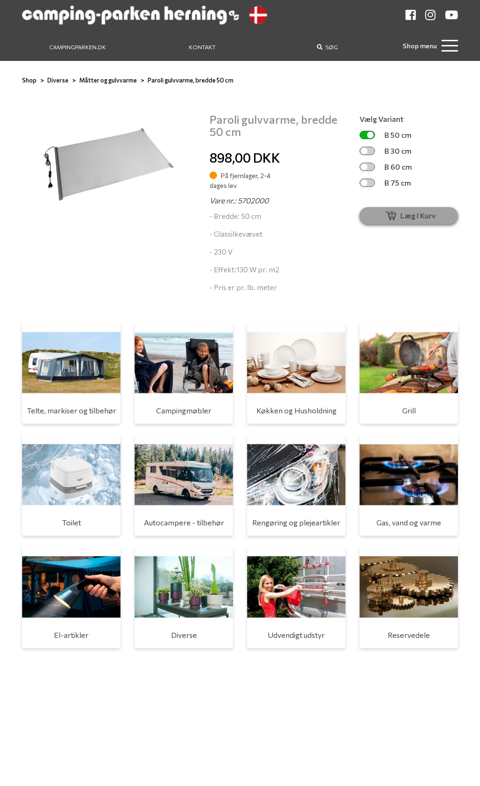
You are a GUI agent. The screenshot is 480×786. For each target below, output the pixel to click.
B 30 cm (386, 150)
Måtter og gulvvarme (108, 80)
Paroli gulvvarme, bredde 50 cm (190, 80)
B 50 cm (386, 134)
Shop (29, 80)
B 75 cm (385, 182)
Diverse (57, 80)
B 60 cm (386, 166)
